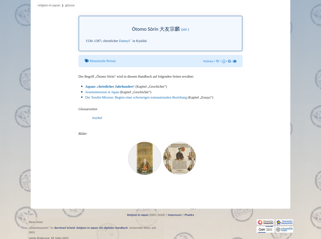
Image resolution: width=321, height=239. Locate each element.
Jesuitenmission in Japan (102, 92)
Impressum (175, 215)
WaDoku (208, 61)
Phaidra (189, 215)
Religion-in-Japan (49, 5)
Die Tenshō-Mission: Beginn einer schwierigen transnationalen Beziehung (136, 97)
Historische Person (103, 61)
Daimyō (124, 41)
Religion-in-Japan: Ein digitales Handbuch (102, 228)
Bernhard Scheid (64, 228)
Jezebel (97, 118)
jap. (184, 29)
